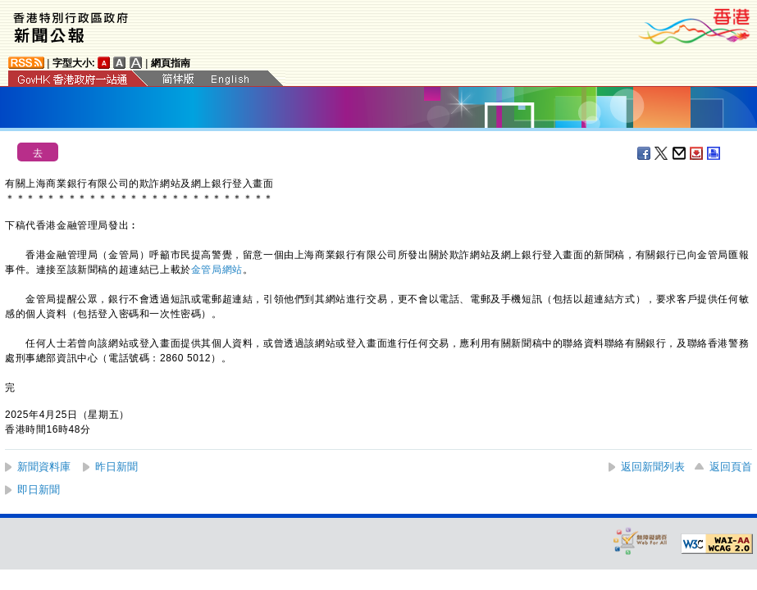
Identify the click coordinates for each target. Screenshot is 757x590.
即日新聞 (38, 489)
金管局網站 (217, 269)
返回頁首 (730, 467)
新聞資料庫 (44, 467)
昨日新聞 (116, 467)
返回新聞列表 (653, 467)
